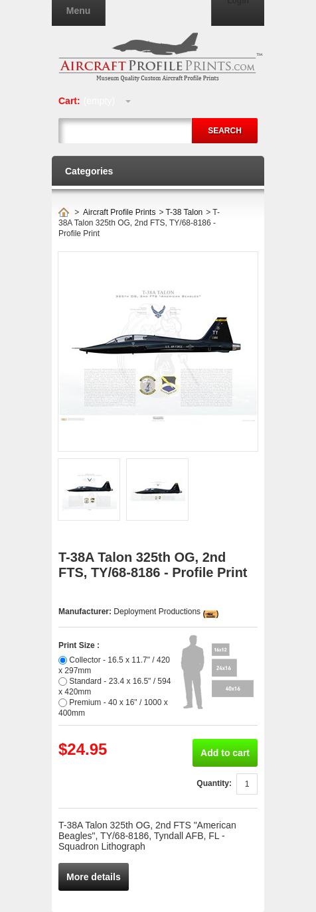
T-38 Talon (183, 212)
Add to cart (225, 753)
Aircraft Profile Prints (119, 212)
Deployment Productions (157, 611)
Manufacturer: (86, 611)
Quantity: (214, 783)
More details (93, 877)
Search (225, 130)
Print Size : (79, 645)
